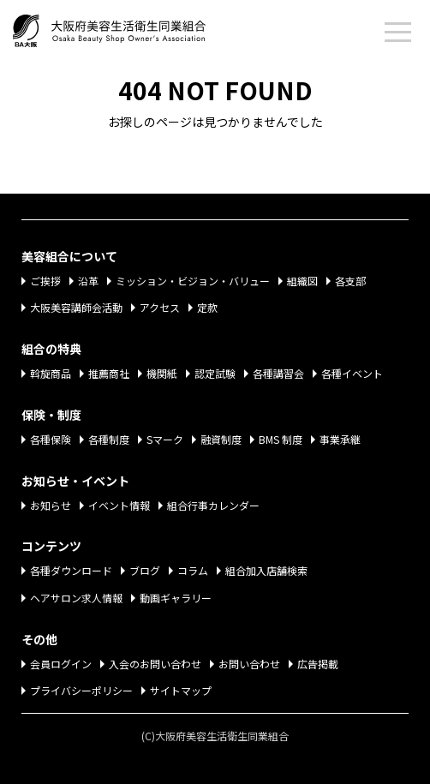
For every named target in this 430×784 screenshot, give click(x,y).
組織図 (302, 280)
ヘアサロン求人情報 (76, 597)
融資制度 (221, 439)
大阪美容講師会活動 (76, 307)
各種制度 (108, 439)
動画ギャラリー (176, 597)
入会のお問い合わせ (155, 663)
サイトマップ (181, 690)
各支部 (350, 280)
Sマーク (164, 439)
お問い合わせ (249, 663)
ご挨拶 (45, 280)
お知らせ (50, 505)
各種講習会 (278, 373)
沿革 (88, 280)
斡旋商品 (50, 373)
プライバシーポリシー (81, 690)
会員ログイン (61, 663)
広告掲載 (317, 663)
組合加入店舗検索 (266, 570)
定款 (207, 307)
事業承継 (340, 439)
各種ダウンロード (71, 570)
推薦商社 (108, 373)
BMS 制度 (280, 439)
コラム (192, 570)
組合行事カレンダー (213, 505)
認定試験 (215, 373)
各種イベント (352, 373)
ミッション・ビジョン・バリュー (193, 280)
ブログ (144, 570)
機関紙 (161, 373)
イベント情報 (119, 505)
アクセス (160, 307)
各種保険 (50, 439)
